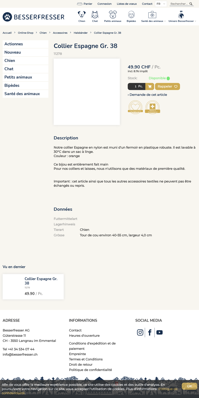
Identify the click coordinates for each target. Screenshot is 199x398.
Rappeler (167, 86)
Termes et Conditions (86, 359)
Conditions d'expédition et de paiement (92, 346)
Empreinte (77, 354)
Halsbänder (81, 32)
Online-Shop (25, 32)
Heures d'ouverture (84, 335)
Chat (8, 69)
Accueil (7, 32)
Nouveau (12, 52)
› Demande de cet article (147, 95)
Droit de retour (80, 364)
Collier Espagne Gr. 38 (107, 32)
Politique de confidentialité (90, 370)
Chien (43, 32)
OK (189, 386)
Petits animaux (18, 77)
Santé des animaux (22, 94)
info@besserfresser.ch (20, 354)
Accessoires (60, 32)
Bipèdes (11, 85)
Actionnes (13, 44)
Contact (147, 3)
